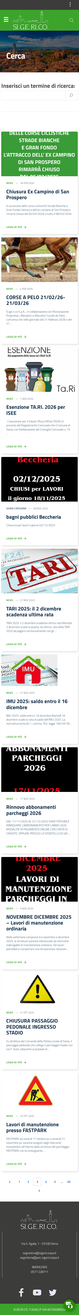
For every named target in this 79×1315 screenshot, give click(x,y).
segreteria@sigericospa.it (39, 1253)
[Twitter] (55, 1292)
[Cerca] (71, 20)
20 (68, 1181)
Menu (6, 20)
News (9, 183)
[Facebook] (24, 1292)
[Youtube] (40, 1292)
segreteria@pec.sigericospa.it (39, 1257)
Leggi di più (16, 227)
